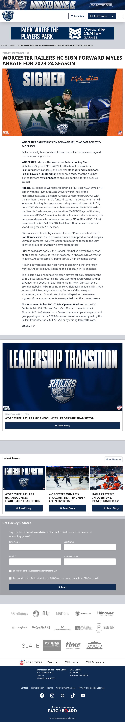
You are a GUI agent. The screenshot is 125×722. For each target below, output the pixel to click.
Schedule (78, 16)
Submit (63, 587)
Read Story (62, 425)
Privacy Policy (37, 687)
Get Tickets (98, 16)
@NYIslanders (42, 170)
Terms (50, 687)
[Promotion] (62, 5)
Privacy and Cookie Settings (92, 687)
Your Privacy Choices (65, 687)
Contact (24, 687)
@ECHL (57, 166)
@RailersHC (29, 166)
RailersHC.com (86, 320)
